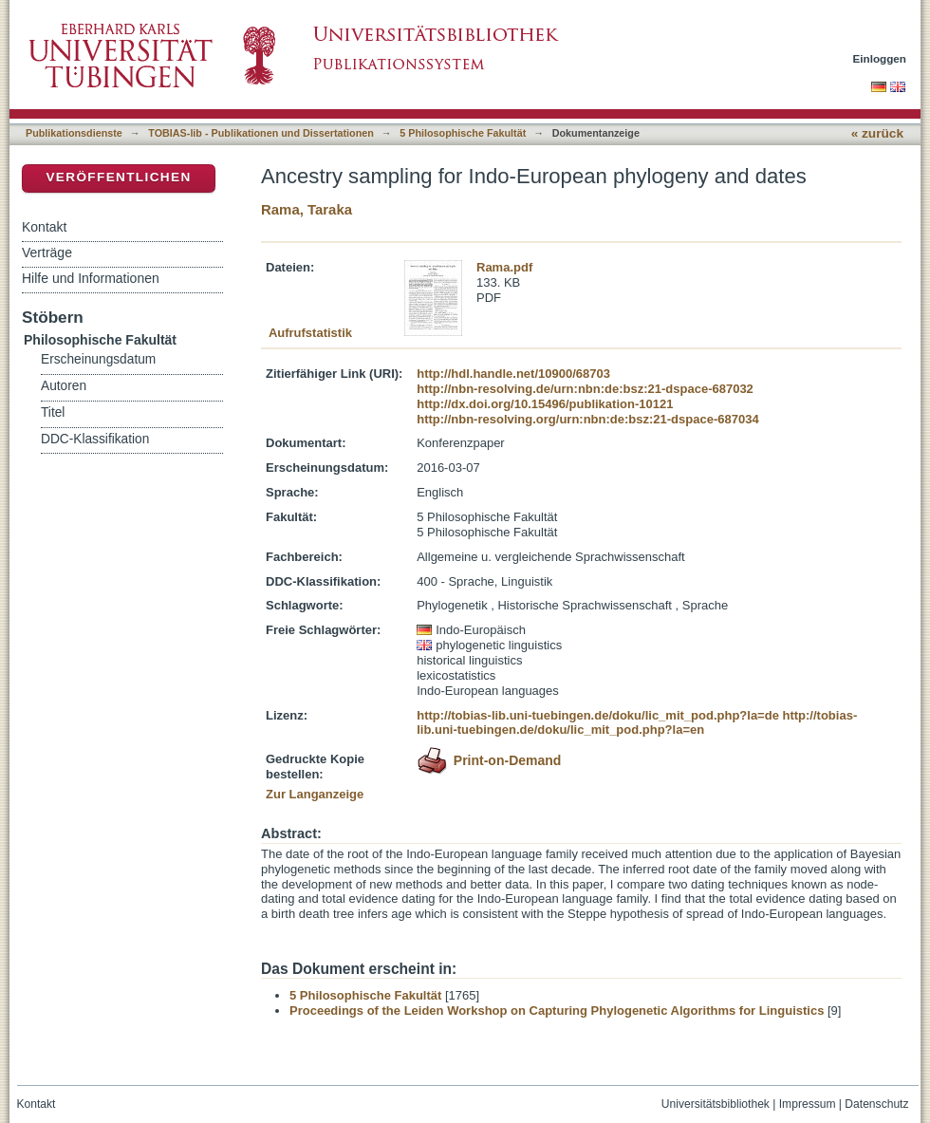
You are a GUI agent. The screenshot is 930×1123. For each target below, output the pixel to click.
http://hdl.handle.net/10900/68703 (513, 373)
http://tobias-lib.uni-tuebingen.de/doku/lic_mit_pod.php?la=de (598, 715)
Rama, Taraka (306, 209)
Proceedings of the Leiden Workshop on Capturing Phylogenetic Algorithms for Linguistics (556, 1010)
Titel (53, 412)
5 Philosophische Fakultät (463, 133)
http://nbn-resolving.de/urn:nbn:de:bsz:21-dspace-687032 (585, 389)
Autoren (63, 386)
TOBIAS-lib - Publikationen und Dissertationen (261, 133)
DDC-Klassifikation (95, 439)
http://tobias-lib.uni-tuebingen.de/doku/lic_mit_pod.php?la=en (637, 723)
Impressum (807, 1104)
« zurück (877, 133)
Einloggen (880, 58)
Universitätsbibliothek (715, 1104)
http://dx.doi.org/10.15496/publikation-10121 (545, 404)
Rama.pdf (504, 267)
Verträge (47, 252)
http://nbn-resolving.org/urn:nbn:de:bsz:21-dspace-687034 (587, 419)
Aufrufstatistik (310, 333)
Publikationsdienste (74, 133)
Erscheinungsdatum (98, 359)
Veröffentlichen (118, 177)
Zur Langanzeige (314, 794)
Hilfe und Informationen (90, 278)
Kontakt (44, 226)
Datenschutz (876, 1104)
